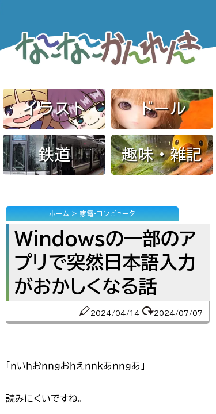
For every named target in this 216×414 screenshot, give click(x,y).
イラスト (54, 108)
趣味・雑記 (162, 154)
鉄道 (54, 154)
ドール (162, 108)
